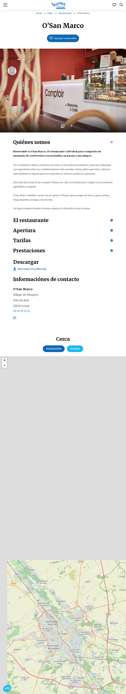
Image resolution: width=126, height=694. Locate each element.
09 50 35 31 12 (21, 348)
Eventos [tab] (75, 386)
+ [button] (4, 398)
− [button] (4, 403)
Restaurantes (65, 13)
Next (71, 127)
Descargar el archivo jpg (32, 306)
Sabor (50, 13)
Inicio (39, 13)
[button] (7, 688)
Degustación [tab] (53, 386)
